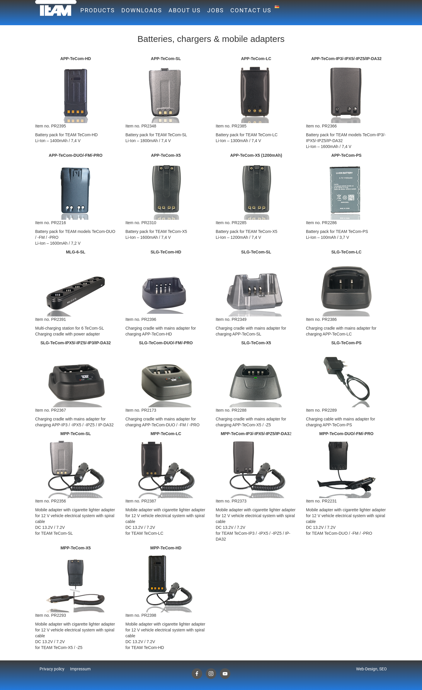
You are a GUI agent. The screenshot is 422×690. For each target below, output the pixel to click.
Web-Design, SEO (371, 669)
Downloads (141, 10)
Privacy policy (52, 669)
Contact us (250, 10)
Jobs (215, 10)
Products (97, 10)
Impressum (80, 669)
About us (185, 10)
